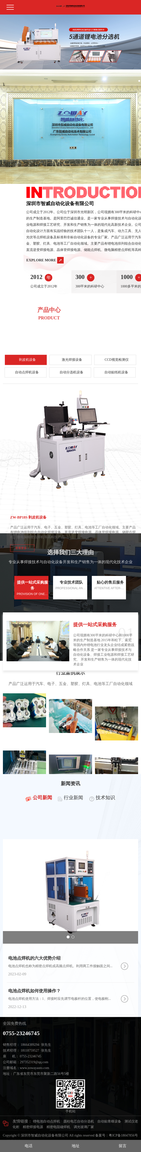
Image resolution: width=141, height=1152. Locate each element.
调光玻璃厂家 (84, 1127)
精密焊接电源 (33, 1127)
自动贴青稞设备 (109, 1121)
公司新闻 (42, 804)
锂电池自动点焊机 (46, 1121)
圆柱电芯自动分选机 (78, 1121)
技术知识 (105, 804)
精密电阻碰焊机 (58, 1127)
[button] (54, 65)
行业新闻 (73, 804)
